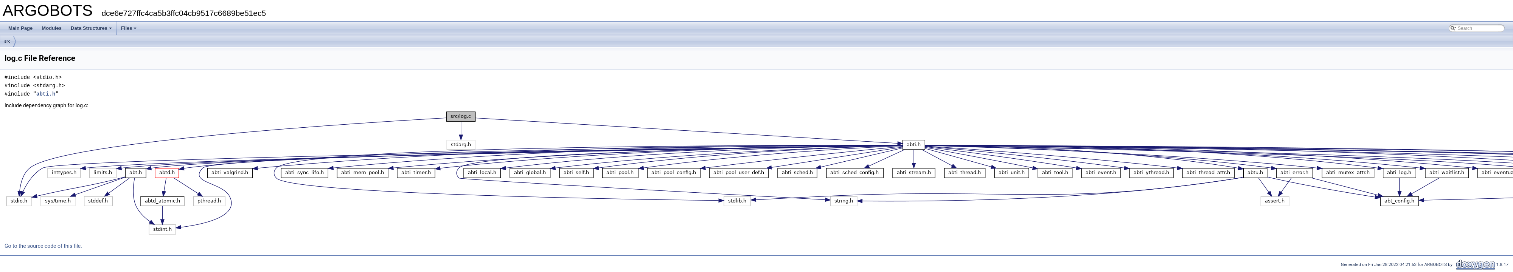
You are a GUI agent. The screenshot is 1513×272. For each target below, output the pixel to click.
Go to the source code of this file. (43, 246)
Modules (52, 28)
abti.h (45, 93)
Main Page (20, 28)
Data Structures (91, 28)
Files (129, 28)
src (7, 41)
